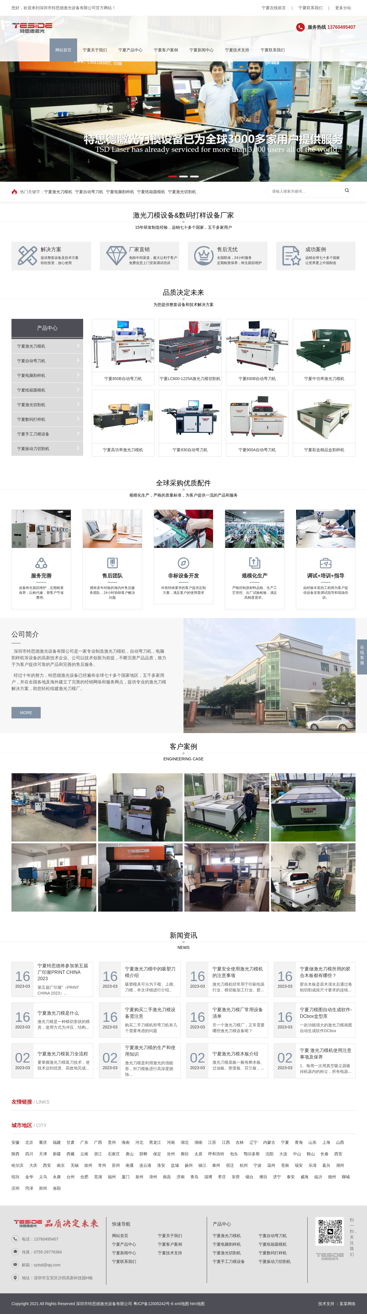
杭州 (244, 1165)
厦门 (126, 1177)
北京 (29, 1142)
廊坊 (185, 1154)
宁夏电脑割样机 (120, 191)
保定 (157, 1154)
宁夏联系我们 (310, 7)
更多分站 (343, 7)
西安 (338, 1154)
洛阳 (57, 1188)
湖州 (340, 1165)
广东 (84, 1142)
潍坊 (263, 1177)
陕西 (15, 1154)
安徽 (15, 1142)
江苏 (212, 1142)
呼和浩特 (216, 1154)
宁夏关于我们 (95, 50)
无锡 (75, 1165)
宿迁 (230, 1165)
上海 (326, 1142)
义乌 (43, 1177)
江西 (226, 1142)
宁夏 (285, 1142)
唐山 (130, 1154)
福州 (112, 1177)
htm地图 (197, 1303)
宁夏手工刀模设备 (29, 434)
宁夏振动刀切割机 (29, 448)
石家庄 (114, 1154)
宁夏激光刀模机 (58, 191)
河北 (139, 1142)
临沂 (318, 1177)
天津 (43, 1154)
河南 (171, 1142)
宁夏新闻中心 (202, 50)
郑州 (43, 1188)
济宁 (277, 1177)
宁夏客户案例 (166, 50)
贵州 (112, 1142)
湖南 (198, 1142)
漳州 (153, 1177)
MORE (17, 712)
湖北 (185, 1142)
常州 (102, 1165)
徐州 (88, 1165)
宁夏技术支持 (237, 50)
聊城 (346, 1177)
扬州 (189, 1165)
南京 (61, 1165)
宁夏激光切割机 (182, 191)
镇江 (202, 1165)
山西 (340, 1142)
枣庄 (222, 1177)
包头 (234, 1154)
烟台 (249, 1177)
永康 (57, 1177)
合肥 (84, 1177)
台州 (71, 1177)
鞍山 (311, 1154)
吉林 (240, 1142)
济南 (181, 1177)
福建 (57, 1142)
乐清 (313, 1165)
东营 (236, 1177)
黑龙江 (155, 1142)
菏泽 (29, 1188)
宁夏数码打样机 (27, 419)
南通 (130, 1165)
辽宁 (253, 1142)
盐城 (175, 1165)
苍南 (285, 1165)
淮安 (161, 1165)
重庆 (43, 1142)
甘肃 (71, 1142)
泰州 (216, 1165)
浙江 (98, 1154)
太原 (198, 1154)
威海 (304, 1177)
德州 (332, 1177)
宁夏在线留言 (274, 7)
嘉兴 (326, 1165)
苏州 (116, 1165)
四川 (29, 1154)
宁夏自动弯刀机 (89, 191)
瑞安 (299, 1165)
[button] (172, 176)
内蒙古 (269, 1142)
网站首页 (63, 50)
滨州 (15, 1188)
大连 (283, 1154)
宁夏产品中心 (130, 50)
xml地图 (182, 1303)
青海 (299, 1142)
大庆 (33, 1165)
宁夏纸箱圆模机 (151, 191)
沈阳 (270, 1154)
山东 (313, 1142)
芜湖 (98, 1177)
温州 (271, 1165)
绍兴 (15, 1177)
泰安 (291, 1177)
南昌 (167, 1177)
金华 (29, 1177)
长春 (325, 1154)
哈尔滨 (17, 1165)
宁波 (257, 1165)
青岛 (194, 1177)
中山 (297, 1154)
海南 (126, 1142)
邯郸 (143, 1154)
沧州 (171, 1154)
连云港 (145, 1165)
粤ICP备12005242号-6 (153, 1303)
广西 (98, 1142)
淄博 (208, 1177)
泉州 (139, 1177)
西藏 (71, 1154)
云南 (84, 1154)
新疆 (57, 1154)
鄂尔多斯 (252, 1154)
